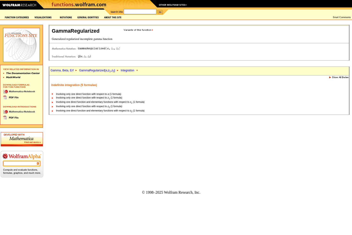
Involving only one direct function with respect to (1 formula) (88, 94)
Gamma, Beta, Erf (62, 70)
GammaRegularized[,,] (97, 70)
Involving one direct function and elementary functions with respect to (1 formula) (100, 102)
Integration (127, 70)
